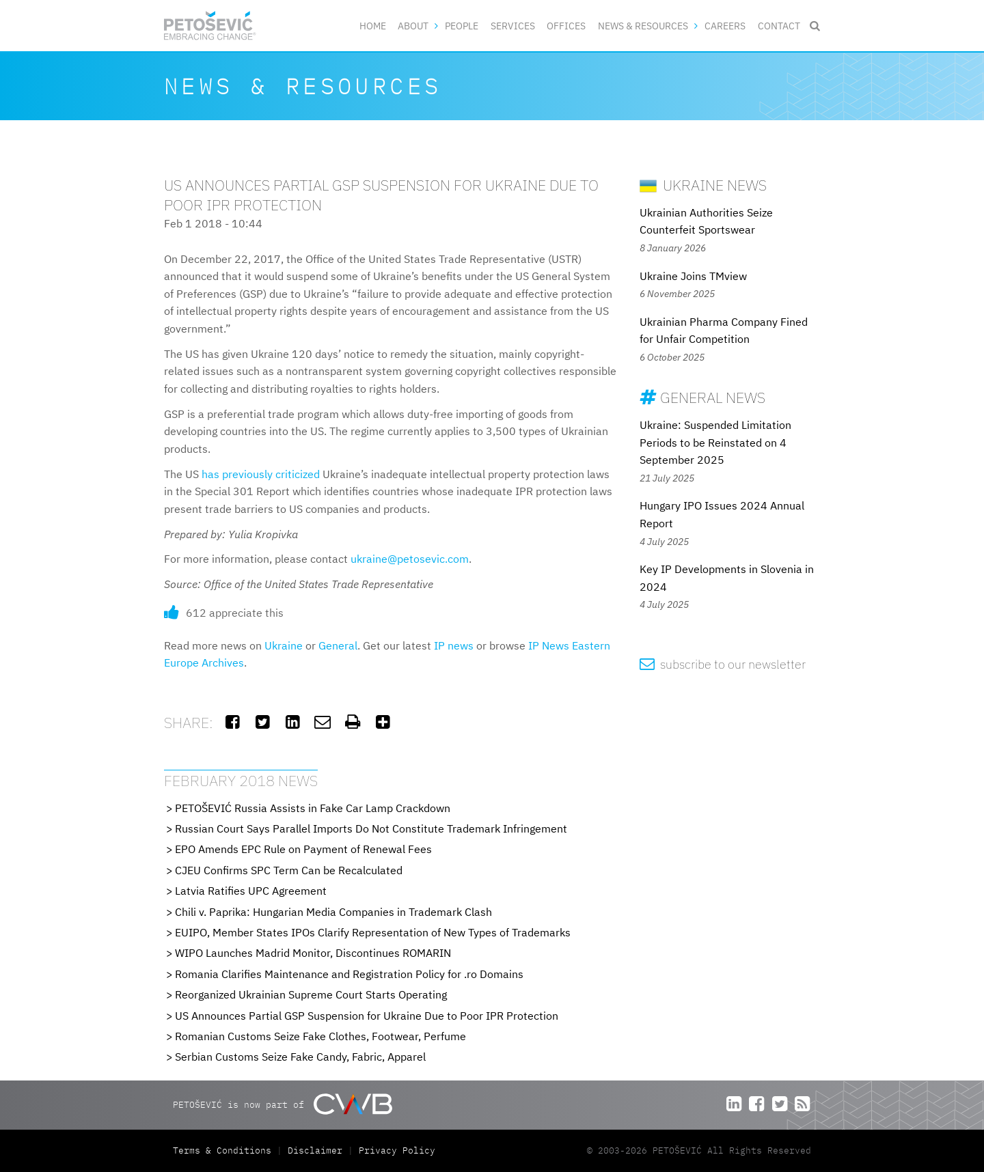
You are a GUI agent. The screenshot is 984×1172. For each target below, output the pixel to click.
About (413, 25)
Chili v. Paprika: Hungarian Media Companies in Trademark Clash (333, 912)
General (337, 645)
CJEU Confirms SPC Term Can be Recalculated (288, 870)
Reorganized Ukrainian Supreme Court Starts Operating (311, 994)
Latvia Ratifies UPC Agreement (251, 890)
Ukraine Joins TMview (693, 276)
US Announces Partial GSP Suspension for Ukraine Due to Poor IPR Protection (366, 1015)
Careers (725, 25)
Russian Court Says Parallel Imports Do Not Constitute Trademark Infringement (371, 828)
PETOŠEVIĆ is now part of (282, 1104)
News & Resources (643, 25)
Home (372, 25)
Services (513, 25)
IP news (454, 645)
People (461, 25)
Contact (779, 25)
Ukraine (283, 645)
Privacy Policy (397, 1150)
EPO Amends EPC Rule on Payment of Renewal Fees (303, 849)
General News (702, 397)
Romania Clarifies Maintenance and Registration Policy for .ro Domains (349, 974)
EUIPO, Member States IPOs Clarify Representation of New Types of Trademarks (373, 932)
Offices (566, 25)
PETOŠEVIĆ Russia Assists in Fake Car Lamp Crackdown (312, 808)
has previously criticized (261, 474)
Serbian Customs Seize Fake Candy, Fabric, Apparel (300, 1056)
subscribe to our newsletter (723, 664)
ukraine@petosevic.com (410, 559)
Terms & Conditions (225, 1150)
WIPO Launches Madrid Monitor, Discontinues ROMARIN (313, 953)
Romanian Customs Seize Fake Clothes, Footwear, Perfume (320, 1036)
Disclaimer (315, 1150)
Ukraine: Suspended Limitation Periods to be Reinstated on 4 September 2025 (715, 442)
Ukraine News (703, 185)
